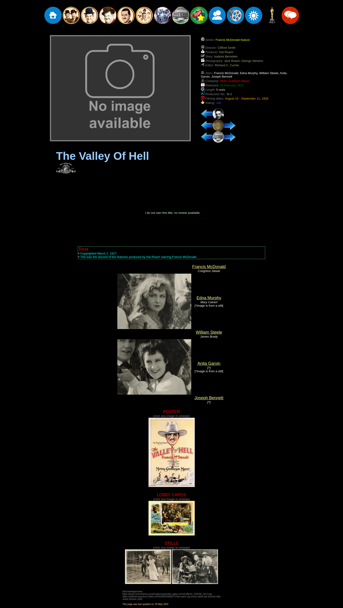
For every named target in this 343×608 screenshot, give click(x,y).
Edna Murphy (209, 298)
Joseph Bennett (208, 398)
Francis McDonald (209, 266)
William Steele (209, 332)
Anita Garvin (208, 363)
